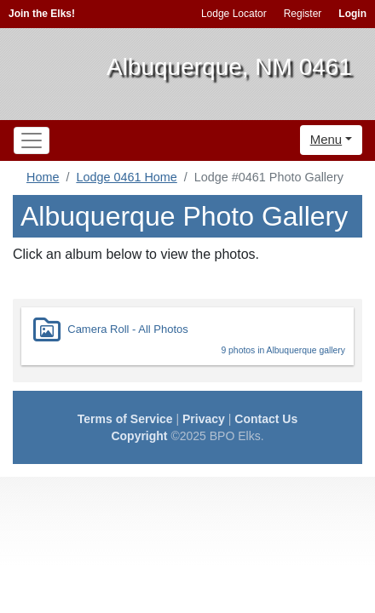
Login (352, 14)
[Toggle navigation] (31, 140)
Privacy (203, 419)
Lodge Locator (234, 14)
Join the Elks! (42, 14)
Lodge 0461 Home (126, 177)
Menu (326, 139)
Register (303, 14)
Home (42, 177)
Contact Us (265, 419)
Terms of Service (125, 419)
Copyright (139, 436)
